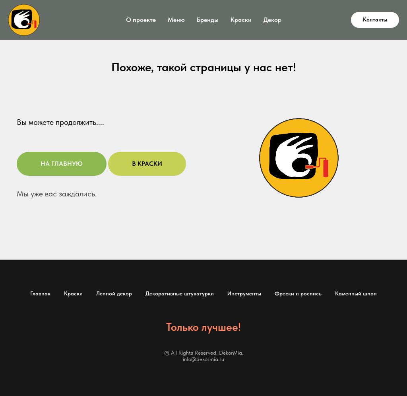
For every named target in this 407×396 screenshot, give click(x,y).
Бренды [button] (208, 19)
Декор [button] (272, 19)
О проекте (141, 19)
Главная (40, 293)
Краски (73, 293)
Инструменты (244, 293)
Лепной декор (114, 293)
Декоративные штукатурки (179, 293)
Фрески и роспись (298, 293)
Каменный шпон (356, 293)
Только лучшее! (203, 327)
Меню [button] (176, 19)
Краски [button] (241, 19)
